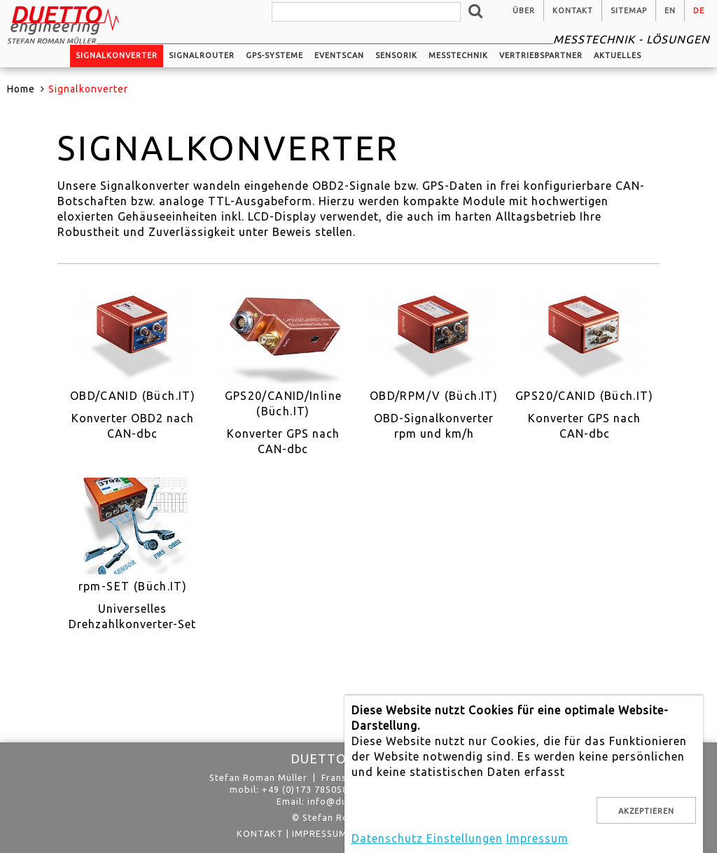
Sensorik (396, 55)
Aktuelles (617, 55)
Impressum (319, 833)
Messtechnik (458, 55)
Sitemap (629, 10)
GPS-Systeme (274, 55)
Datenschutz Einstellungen (427, 838)
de (698, 10)
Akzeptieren (646, 811)
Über (524, 10)
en (670, 10)
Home (21, 89)
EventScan (339, 55)
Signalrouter (202, 55)
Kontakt (572, 10)
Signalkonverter (117, 55)
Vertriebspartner (541, 55)
